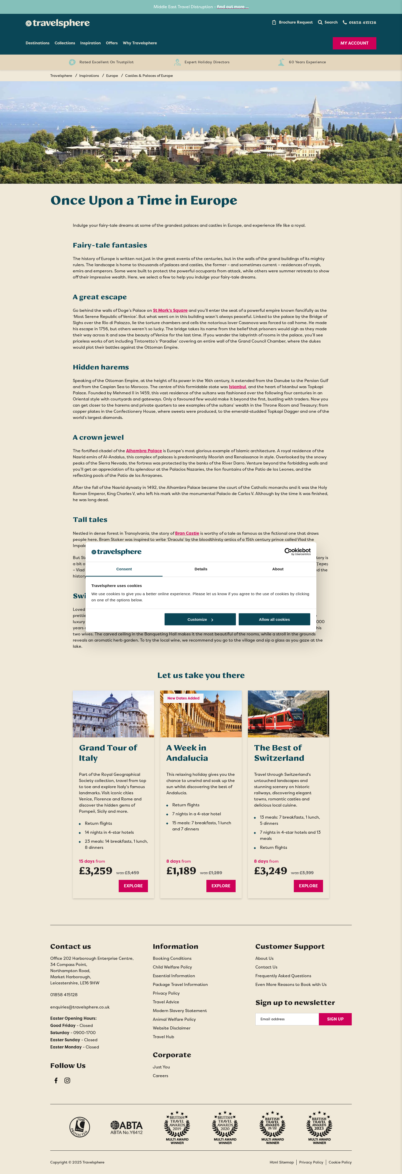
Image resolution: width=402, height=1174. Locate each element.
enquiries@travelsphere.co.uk (80, 1007)
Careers (160, 1075)
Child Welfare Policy (172, 967)
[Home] (58, 22)
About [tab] (278, 569)
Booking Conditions (172, 958)
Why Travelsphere (140, 43)
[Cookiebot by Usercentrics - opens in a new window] (288, 552)
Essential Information (174, 976)
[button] (328, 22)
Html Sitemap (282, 1162)
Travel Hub (163, 1036)
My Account (354, 43)
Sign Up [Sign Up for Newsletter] (335, 1019)
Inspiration (90, 43)
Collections (65, 43)
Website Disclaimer (171, 1028)
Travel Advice (166, 1002)
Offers (112, 43)
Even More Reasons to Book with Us (291, 984)
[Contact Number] (359, 22)
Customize (200, 619)
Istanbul (237, 386)
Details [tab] (201, 569)
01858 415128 (64, 994)
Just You (161, 1067)
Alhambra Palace (144, 451)
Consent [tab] (124, 569)
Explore (133, 886)
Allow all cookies (274, 619)
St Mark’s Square (170, 310)
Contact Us (266, 967)
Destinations (37, 43)
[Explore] (113, 714)
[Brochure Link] (292, 22)
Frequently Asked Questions (283, 976)
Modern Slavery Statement (180, 1010)
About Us (264, 958)
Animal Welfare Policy (174, 1019)
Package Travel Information (180, 984)
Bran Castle (187, 533)
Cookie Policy (340, 1162)
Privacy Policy (166, 993)
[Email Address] (287, 1019)
